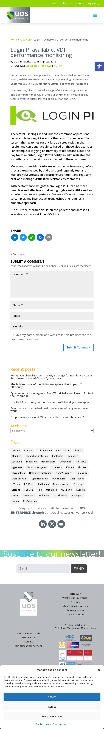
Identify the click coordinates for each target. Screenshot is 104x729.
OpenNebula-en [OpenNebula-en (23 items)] (40, 478)
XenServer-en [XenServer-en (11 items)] (30, 501)
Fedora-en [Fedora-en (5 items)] (31, 461)
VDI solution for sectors (75, 606)
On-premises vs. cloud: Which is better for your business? (47, 417)
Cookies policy (43, 724)
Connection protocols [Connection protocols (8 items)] (37, 456)
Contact (54, 3)
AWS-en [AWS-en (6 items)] (16, 450)
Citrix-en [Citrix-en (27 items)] (78, 450)
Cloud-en (25, 39)
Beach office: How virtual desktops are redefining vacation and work (50, 409)
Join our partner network (28, 645)
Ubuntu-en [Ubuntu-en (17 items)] (51, 489)
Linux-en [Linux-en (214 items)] (82, 467)
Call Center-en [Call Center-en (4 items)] (45, 450)
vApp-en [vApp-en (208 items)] (80, 489)
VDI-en (58, 65)
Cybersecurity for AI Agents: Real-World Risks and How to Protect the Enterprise (51, 394)
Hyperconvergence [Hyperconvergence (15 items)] (37, 467)
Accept (52, 697)
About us (67, 3)
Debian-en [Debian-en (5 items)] (73, 456)
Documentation (75, 610)
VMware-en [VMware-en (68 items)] (28, 495)
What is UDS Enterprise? (75, 597)
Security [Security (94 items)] (78, 484)
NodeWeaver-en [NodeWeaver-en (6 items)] (64, 472)
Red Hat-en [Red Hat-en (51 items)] (43, 484)
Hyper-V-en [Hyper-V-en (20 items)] (17, 467)
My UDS (79, 3)
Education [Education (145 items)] (17, 461)
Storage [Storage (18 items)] (16, 489)
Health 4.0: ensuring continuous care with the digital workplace (50, 402)
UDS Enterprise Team (26, 61)
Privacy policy (59, 724)
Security (75, 602)
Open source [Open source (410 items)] (58, 478)
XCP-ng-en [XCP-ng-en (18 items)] (77, 495)
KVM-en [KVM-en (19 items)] (70, 467)
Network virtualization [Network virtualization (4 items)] (40, 472)
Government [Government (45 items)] (66, 461)
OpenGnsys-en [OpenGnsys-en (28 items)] (19, 478)
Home (14, 39)
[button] (99, 66)
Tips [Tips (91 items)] (39, 489)
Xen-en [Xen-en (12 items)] (15, 501)
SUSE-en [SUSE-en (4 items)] (28, 489)
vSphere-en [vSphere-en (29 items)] (44, 495)
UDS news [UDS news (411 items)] (66, 489)
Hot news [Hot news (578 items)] (81, 461)
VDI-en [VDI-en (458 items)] (15, 495)
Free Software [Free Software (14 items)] (48, 461)
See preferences (52, 716)
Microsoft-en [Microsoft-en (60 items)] (18, 472)
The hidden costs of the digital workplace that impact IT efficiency (46, 385)
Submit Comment (78, 347)
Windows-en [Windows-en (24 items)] (61, 495)
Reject (52, 706)
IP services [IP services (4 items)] (56, 467)
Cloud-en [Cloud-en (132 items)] (16, 456)
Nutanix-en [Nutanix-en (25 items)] (82, 472)
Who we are (28, 637)
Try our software (75, 614)
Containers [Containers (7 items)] (57, 456)
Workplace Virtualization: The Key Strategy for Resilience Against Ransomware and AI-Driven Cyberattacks (52, 377)
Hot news (45, 65)
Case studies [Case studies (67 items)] (62, 450)
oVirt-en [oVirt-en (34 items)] (16, 484)
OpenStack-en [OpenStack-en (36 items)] (77, 478)
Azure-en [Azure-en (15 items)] (28, 450)
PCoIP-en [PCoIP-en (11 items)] (28, 484)
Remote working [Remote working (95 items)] (61, 484)
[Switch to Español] (92, 4)
